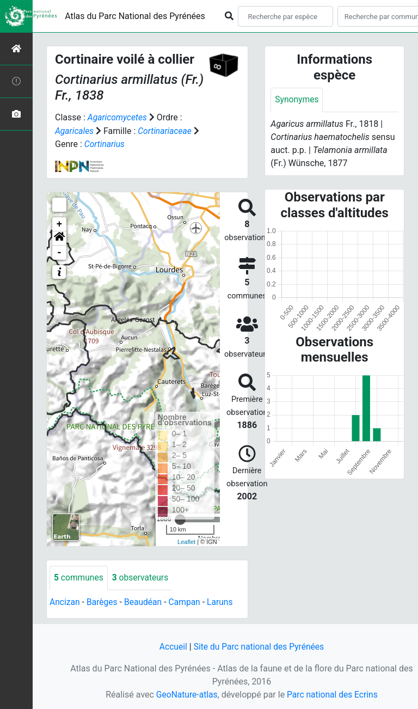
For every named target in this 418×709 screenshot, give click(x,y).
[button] (59, 237)
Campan (187, 601)
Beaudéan (145, 601)
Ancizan (65, 601)
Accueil (171, 645)
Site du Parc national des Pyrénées (259, 645)
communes (79, 577)
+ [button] (60, 223)
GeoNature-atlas (185, 693)
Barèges (103, 601)
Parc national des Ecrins (332, 693)
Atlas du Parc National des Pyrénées (135, 16)
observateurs (142, 577)
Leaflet (186, 540)
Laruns (223, 601)
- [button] (60, 251)
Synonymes (297, 100)
